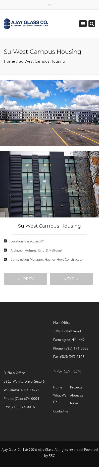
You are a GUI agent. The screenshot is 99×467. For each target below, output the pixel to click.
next (70, 278)
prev (25, 278)
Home (9, 61)
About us (76, 395)
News (74, 403)
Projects (76, 387)
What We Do (60, 398)
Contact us (61, 411)
